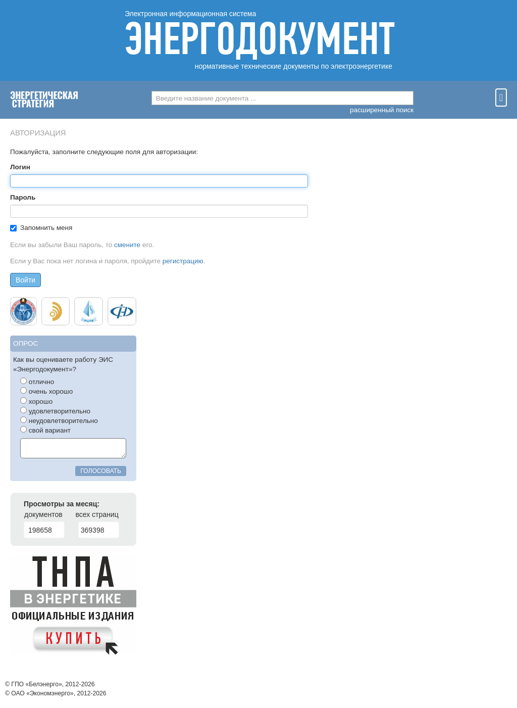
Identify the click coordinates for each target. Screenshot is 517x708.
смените (127, 245)
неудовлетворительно (59, 420)
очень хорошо (46, 391)
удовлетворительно (55, 411)
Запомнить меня (41, 227)
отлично (37, 381)
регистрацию (183, 261)
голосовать (100, 471)
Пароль (22, 197)
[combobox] (282, 98)
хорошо (36, 401)
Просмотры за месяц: (61, 504)
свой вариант (45, 430)
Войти (25, 280)
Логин (20, 167)
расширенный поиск (381, 110)
